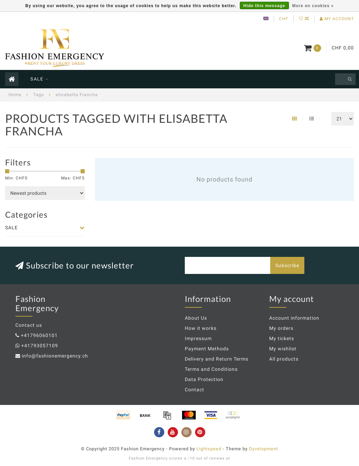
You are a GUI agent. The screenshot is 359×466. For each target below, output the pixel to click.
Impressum (198, 338)
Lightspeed (208, 448)
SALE (36, 79)
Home (15, 94)
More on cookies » (313, 5)
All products (284, 359)
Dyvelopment (263, 448)
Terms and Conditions (211, 369)
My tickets (281, 338)
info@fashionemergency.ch (55, 356)
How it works (201, 328)
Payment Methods (207, 348)
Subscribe (287, 265)
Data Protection (204, 379)
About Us (196, 318)
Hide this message (264, 5)
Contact (194, 389)
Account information (294, 318)
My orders (281, 328)
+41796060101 (39, 335)
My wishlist (282, 348)
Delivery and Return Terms (216, 359)
